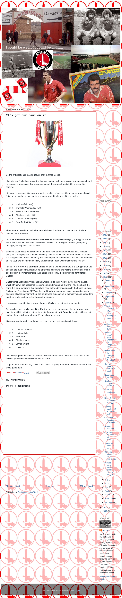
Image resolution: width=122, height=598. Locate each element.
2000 (105, 511)
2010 (105, 507)
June (107, 483)
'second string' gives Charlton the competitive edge (109, 340)
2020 (105, 243)
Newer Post (13, 486)
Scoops (106, 530)
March (108, 495)
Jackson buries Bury (108, 326)
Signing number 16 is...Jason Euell (110, 410)
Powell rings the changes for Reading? (109, 355)
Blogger (76, 591)
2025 (105, 235)
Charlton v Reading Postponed (110, 420)
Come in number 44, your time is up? (110, 455)
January (108, 502)
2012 (105, 273)
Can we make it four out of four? (109, 367)
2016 (105, 258)
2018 (105, 250)
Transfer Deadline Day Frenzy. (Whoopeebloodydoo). (110, 313)
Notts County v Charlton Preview (110, 400)
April (107, 491)
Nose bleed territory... (109, 376)
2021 (105, 239)
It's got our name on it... (109, 445)
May (107, 487)
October (108, 293)
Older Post (86, 486)
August (108, 303)
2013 (105, 269)
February (109, 498)
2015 (105, 262)
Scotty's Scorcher (109, 427)
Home (50, 486)
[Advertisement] (49, 469)
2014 (105, 265)
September (109, 297)
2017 (105, 254)
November (109, 287)
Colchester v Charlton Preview (109, 383)
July (107, 479)
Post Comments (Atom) (28, 492)
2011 (105, 277)
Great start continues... (110, 392)
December (109, 280)
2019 (105, 246)
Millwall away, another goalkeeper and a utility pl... (110, 469)
